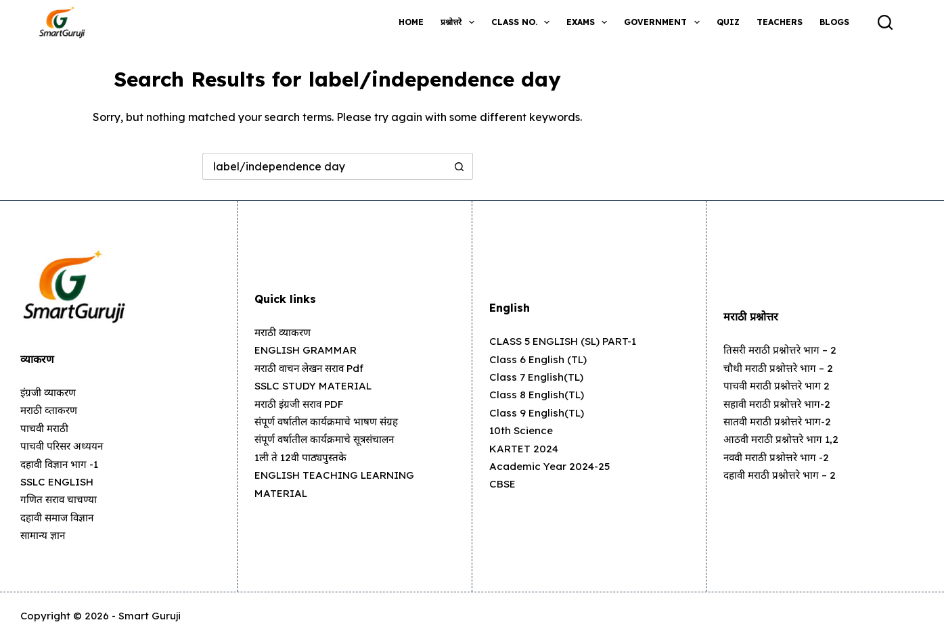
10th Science (522, 430)
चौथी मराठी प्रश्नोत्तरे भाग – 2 (779, 368)
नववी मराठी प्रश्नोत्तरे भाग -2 (778, 457)
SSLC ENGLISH (61, 481)
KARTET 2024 (525, 448)
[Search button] (459, 166)
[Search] (885, 22)
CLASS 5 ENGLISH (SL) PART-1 (569, 341)
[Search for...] (324, 166)
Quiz (728, 22)
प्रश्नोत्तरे (460, 22)
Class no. (523, 22)
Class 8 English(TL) (538, 394)
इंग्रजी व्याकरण (49, 392)
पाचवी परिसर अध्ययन (63, 445)
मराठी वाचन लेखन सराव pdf (313, 368)
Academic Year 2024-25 (552, 466)
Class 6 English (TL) (539, 359)
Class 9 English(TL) (537, 412)
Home (411, 22)
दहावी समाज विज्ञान (59, 517)
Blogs (834, 22)
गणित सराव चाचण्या (60, 499)
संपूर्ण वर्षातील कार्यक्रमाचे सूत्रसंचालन (327, 439)
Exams (589, 22)
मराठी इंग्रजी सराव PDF (302, 403)
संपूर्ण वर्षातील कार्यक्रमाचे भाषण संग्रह (328, 421)
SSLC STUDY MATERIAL (317, 385)
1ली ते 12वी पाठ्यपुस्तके (302, 457)
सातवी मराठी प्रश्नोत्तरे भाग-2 (779, 421)
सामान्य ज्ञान (44, 535)
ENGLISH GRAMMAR (309, 349)
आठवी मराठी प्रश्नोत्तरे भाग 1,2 (782, 439)
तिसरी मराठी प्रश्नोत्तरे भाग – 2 (781, 349)
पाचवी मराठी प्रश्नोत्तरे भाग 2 (777, 385)
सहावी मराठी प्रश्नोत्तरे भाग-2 (779, 403)
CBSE (503, 483)
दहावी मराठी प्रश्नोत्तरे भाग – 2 (781, 474)
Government (664, 22)
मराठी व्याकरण (284, 332)
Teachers (780, 22)
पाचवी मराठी (45, 428)
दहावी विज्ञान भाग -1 (61, 464)
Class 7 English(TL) (537, 376)
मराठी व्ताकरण (50, 410)
